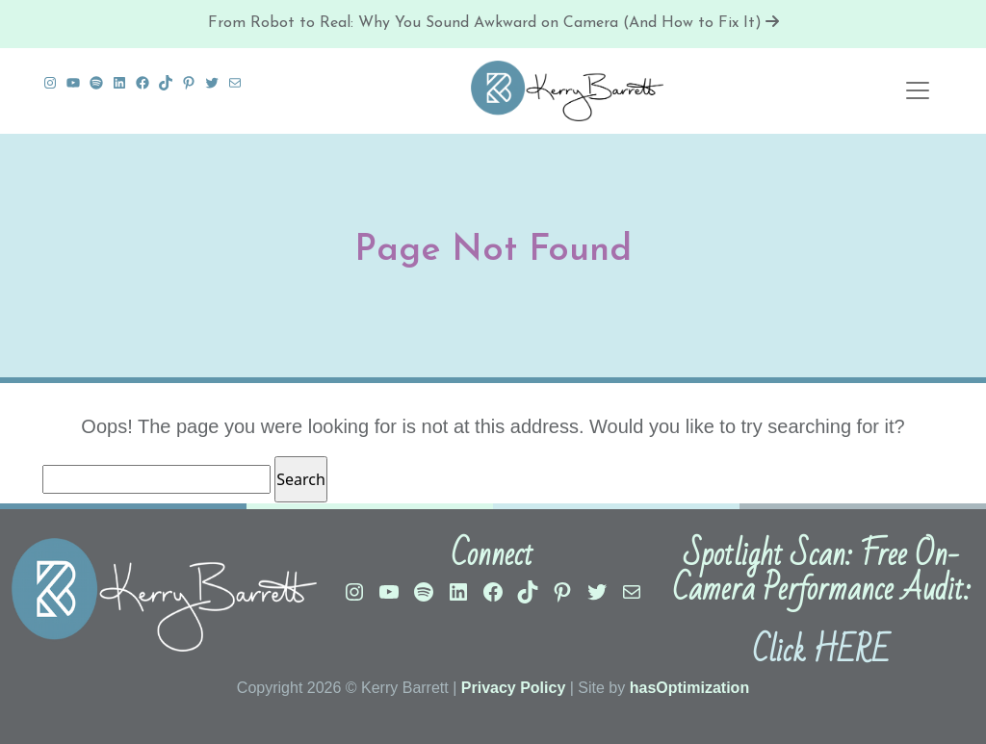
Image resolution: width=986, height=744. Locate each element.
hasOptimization (689, 688)
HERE (851, 651)
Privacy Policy (513, 688)
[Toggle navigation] (918, 90)
